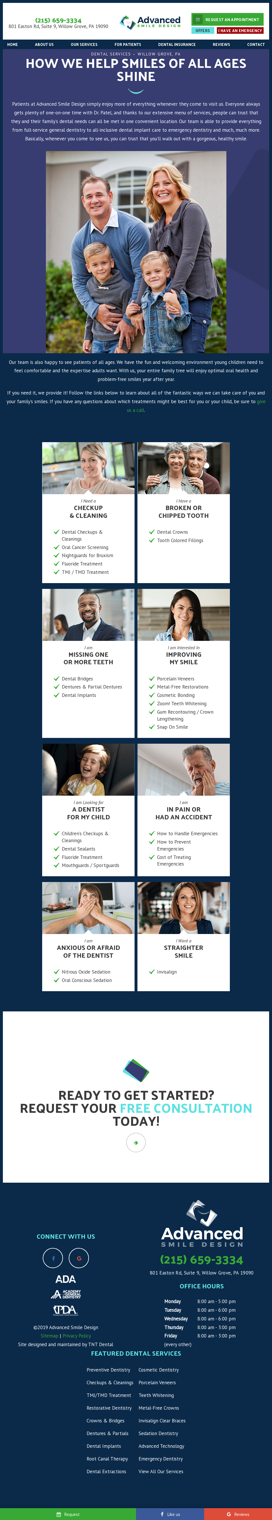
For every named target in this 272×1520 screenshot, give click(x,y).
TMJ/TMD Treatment (109, 1395)
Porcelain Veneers (175, 679)
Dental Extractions (106, 1471)
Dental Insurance (177, 44)
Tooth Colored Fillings (180, 540)
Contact (256, 44)
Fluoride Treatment (82, 564)
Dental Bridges (77, 679)
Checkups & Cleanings (110, 1382)
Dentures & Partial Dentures (92, 687)
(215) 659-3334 (58, 19)
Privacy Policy (77, 1336)
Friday (170, 1336)
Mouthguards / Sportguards (90, 865)
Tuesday (172, 1310)
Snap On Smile (172, 727)
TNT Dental (100, 1344)
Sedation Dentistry (158, 1433)
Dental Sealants (78, 849)
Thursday (173, 1327)
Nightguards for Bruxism (87, 555)
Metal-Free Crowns (159, 1408)
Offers (202, 30)
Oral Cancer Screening (85, 547)
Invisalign (167, 972)
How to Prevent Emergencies (174, 845)
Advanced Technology (161, 1446)
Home (12, 44)
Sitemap (49, 1336)
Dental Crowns (172, 532)
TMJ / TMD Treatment (85, 572)
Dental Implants (79, 695)
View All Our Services (161, 1471)
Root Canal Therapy (107, 1459)
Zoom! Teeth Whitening (181, 703)
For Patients (128, 44)
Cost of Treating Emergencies (174, 860)
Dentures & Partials (107, 1433)
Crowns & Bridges (105, 1420)
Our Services (84, 44)
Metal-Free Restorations (182, 687)
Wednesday (176, 1319)
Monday (172, 1301)
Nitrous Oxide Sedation (86, 972)
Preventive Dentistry (108, 1370)
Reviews (221, 44)
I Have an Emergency (240, 30)
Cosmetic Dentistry (159, 1370)
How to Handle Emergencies (187, 833)
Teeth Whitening (156, 1395)
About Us (44, 44)
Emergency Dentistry (161, 1459)
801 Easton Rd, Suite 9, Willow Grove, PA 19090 (58, 26)
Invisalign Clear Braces (162, 1420)
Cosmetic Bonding (176, 695)
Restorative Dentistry (109, 1408)
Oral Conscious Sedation (87, 980)
